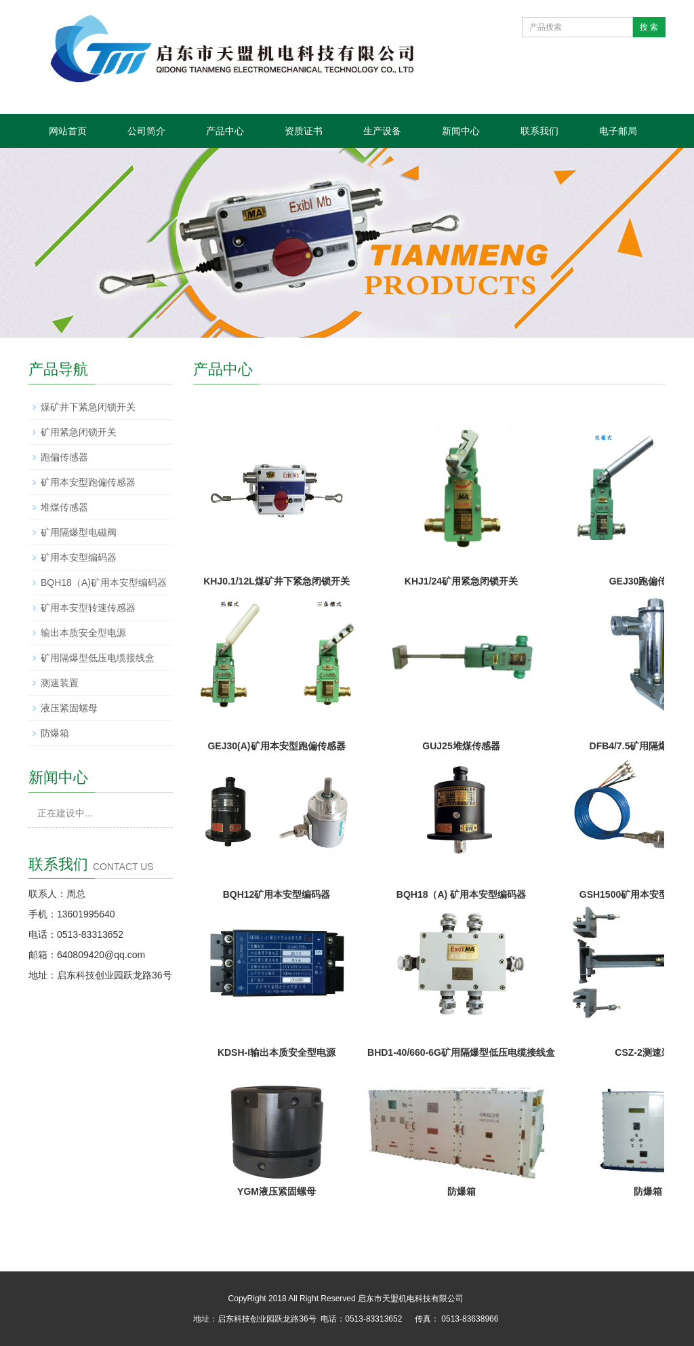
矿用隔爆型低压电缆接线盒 (98, 657)
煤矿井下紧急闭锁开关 (88, 406)
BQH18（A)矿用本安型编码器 (104, 582)
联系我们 (539, 130)
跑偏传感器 (64, 457)
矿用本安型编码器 (79, 557)
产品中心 (225, 130)
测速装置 (60, 682)
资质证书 (304, 130)
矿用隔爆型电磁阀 (79, 532)
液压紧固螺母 (69, 707)
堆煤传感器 (64, 507)
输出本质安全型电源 (83, 632)
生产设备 (382, 130)
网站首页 (68, 130)
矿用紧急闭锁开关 (79, 432)
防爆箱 (55, 733)
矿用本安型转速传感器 (88, 607)
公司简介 (146, 130)
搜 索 (649, 27)
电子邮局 (618, 130)
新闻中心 (461, 130)
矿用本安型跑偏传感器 (88, 482)
